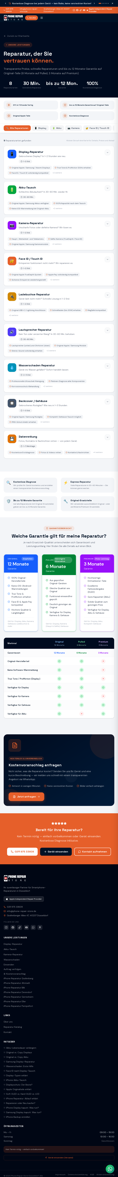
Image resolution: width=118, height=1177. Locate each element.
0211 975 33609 (8, 10)
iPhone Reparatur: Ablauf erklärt (21, 1098)
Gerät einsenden (56, 851)
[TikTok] (81, 10)
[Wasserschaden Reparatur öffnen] (59, 376)
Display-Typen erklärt (16, 1075)
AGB (92, 1174)
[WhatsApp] (33, 927)
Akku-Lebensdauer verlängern (20, 1047)
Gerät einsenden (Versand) (59, 1157)
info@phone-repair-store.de (29, 10)
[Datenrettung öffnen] (59, 444)
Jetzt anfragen (26, 796)
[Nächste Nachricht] (94, 3)
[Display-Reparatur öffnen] (59, 162)
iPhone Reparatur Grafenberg (18, 978)
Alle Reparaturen (17, 128)
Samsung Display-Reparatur (19, 1061)
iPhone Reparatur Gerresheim (18, 996)
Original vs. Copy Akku (16, 1057)
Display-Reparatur (13, 944)
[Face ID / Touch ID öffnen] (59, 269)
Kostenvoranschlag (15, 973)
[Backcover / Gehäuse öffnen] (59, 411)
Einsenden (9, 964)
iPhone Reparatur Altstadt (17, 983)
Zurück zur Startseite (16, 36)
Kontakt (8, 1032)
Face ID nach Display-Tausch (19, 1070)
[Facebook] (77, 10)
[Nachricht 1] (100, 3)
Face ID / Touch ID (97, 128)
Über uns (8, 1021)
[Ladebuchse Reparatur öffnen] (59, 305)
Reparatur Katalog (13, 1027)
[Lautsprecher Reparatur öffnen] (59, 340)
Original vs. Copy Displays (18, 1052)
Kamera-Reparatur (13, 954)
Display (40, 128)
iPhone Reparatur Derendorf (18, 992)
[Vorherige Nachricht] (5, 3)
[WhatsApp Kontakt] (110, 1169)
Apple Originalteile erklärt (17, 1089)
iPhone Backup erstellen (17, 1117)
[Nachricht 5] (106, 3)
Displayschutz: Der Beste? (18, 1084)
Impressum (60, 1174)
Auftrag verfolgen (12, 969)
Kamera (74, 128)
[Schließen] (112, 3)
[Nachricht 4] (105, 3)
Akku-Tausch (10, 949)
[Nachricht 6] (108, 3)
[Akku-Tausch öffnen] (59, 198)
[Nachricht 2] (102, 3)
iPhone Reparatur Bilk (14, 987)
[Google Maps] (39, 927)
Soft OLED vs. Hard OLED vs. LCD (21, 1094)
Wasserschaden (12, 959)
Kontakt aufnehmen (92, 851)
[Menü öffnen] (41, 17)
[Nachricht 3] (103, 3)
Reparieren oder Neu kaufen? (19, 1103)
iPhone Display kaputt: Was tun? (21, 1107)
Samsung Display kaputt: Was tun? (22, 1112)
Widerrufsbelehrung (105, 1174)
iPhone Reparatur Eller (15, 1001)
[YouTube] (84, 10)
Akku (56, 128)
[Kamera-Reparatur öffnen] (59, 233)
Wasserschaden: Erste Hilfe (18, 1066)
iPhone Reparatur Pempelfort (18, 1006)
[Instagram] (74, 10)
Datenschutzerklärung (78, 1174)
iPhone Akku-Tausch (15, 1080)
